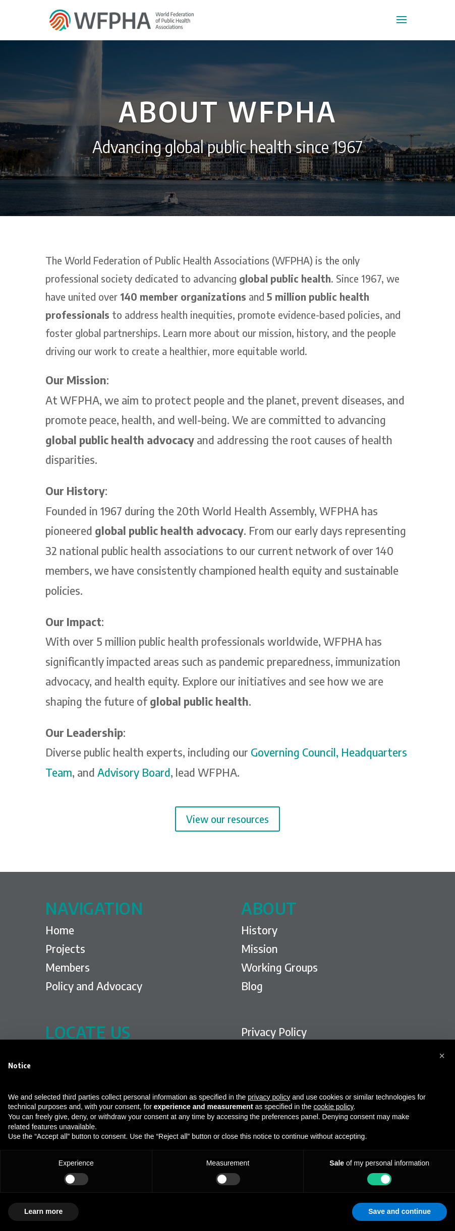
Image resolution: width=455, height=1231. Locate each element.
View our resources (227, 818)
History (259, 930)
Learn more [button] (43, 1211)
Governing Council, (294, 752)
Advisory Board (133, 772)
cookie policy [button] (333, 1107)
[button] (442, 1056)
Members (67, 967)
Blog (252, 986)
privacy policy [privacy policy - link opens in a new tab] (269, 1097)
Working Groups (279, 967)
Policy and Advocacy (93, 986)
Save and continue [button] (399, 1211)
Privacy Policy (274, 1031)
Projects (65, 948)
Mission (259, 948)
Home (59, 930)
